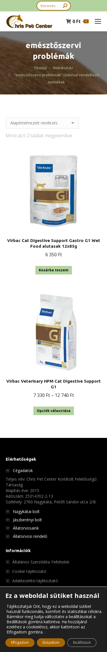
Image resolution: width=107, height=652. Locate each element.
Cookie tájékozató (29, 571)
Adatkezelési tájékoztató (35, 580)
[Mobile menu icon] (97, 21)
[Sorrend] (42, 123)
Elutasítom (51, 642)
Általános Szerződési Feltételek (40, 562)
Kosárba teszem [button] (53, 270)
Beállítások (82, 642)
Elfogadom (20, 642)
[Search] (54, 6)
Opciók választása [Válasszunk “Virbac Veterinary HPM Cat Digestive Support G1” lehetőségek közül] (53, 410)
